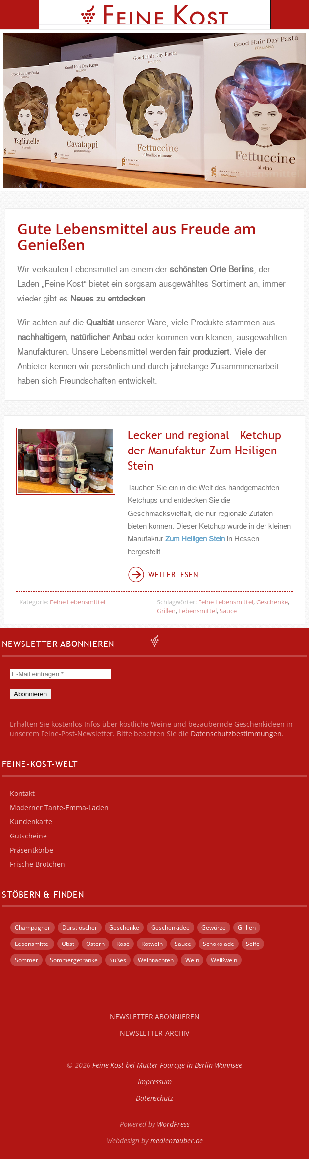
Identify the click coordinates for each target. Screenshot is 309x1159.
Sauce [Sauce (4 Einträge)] (183, 944)
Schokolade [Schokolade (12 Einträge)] (218, 944)
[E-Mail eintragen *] (60, 674)
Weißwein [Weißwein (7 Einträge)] (224, 960)
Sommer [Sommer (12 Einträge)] (26, 960)
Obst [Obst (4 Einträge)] (68, 944)
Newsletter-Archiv (154, 1033)
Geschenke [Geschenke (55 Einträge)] (124, 927)
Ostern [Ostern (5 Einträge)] (95, 944)
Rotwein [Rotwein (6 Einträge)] (152, 944)
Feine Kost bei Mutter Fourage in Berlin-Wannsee (167, 1065)
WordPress (173, 1124)
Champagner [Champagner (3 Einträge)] (32, 927)
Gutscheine (28, 835)
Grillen (166, 610)
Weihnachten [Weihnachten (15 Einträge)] (156, 960)
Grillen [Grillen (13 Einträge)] (247, 927)
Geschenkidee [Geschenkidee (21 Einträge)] (170, 927)
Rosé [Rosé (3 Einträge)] (123, 944)
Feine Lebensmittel (77, 602)
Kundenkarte (31, 821)
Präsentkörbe (31, 850)
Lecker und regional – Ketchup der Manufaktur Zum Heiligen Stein (204, 450)
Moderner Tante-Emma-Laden (59, 807)
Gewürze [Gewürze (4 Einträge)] (213, 927)
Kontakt (22, 793)
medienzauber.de (176, 1140)
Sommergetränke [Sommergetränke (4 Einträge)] (74, 960)
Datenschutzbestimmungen (236, 733)
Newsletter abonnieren (154, 1016)
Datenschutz (154, 1098)
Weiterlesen (173, 574)
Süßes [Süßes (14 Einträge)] (118, 960)
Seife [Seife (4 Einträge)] (253, 944)
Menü (19, 14)
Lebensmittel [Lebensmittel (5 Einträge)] (32, 944)
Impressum (155, 1081)
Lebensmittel (197, 610)
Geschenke (272, 602)
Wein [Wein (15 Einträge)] (192, 960)
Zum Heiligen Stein (195, 539)
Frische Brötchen (37, 864)
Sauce (228, 610)
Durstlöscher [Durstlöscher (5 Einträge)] (79, 927)
